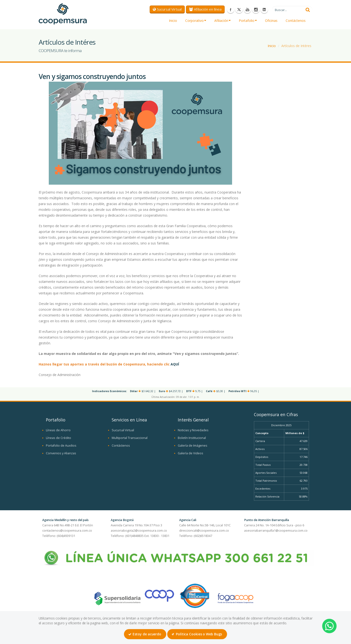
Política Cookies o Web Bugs (197, 634)
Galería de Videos (190, 453)
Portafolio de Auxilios (61, 446)
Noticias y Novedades (193, 430)
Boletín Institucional (192, 438)
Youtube (247, 9)
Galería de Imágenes (192, 446)
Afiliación (222, 20)
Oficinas (271, 20)
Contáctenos (296, 20)
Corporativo (195, 20)
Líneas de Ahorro (58, 430)
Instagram (255, 9)
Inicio (173, 20)
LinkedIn (264, 9)
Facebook (230, 9)
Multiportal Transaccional (130, 438)
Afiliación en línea (205, 9)
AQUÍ (175, 364)
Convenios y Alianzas (61, 453)
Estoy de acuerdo (144, 634)
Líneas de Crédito (58, 438)
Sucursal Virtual (167, 9)
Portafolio (248, 20)
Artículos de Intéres (296, 45)
